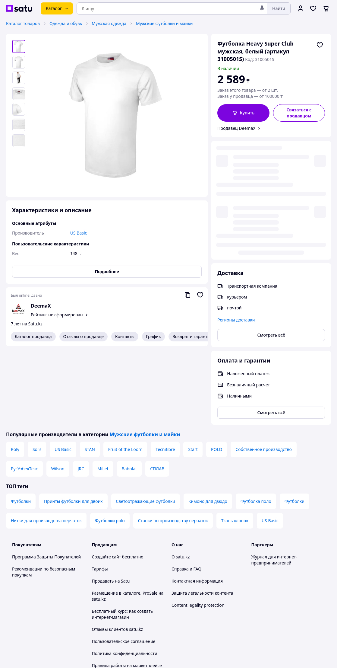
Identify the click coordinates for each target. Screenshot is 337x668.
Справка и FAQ (186, 490)
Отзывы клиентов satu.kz (117, 551)
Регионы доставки (236, 197)
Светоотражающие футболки (145, 423)
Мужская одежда (109, 23)
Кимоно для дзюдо (207, 423)
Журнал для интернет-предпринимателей (274, 481)
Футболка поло (256, 423)
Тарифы (100, 490)
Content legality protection (198, 526)
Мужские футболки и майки (164, 23)
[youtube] (255, 603)
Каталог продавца (33, 336)
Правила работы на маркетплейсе (127, 587)
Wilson (58, 390)
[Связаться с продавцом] (299, 113)
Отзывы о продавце (83, 336)
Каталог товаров (23, 23)
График (153, 336)
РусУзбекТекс (24, 390)
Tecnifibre (165, 371)
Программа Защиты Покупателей (46, 478)
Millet (102, 390)
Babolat (129, 390)
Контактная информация (197, 502)
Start (192, 371)
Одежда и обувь (65, 23)
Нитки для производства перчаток (46, 442)
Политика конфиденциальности (124, 575)
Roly (15, 371)
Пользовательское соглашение (124, 563)
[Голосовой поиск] (262, 8)
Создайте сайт (106, 478)
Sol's (37, 371)
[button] (243, 113)
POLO (216, 371)
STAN (90, 371)
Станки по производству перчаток (173, 442)
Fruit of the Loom (125, 371)
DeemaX (41, 305)
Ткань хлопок (234, 442)
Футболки (21, 423)
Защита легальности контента (202, 514)
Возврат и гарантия (192, 336)
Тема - (116, 603)
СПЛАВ (157, 390)
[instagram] (276, 603)
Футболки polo (110, 442)
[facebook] (265, 603)
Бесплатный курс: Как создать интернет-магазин (122, 536)
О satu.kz (181, 478)
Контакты (124, 336)
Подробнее (107, 271)
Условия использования (230, 640)
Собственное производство (263, 371)
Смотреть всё (271, 213)
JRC (81, 390)
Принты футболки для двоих (73, 423)
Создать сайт (246, 656)
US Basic (63, 371)
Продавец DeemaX (236, 128)
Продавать (103, 502)
